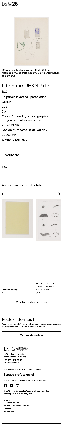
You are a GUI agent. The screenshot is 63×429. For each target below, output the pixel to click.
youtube (11, 385)
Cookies (7, 408)
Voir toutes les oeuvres (31, 302)
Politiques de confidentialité (16, 406)
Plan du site (9, 411)
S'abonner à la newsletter (31, 335)
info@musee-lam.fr (12, 362)
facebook (5, 385)
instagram (17, 385)
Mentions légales (11, 403)
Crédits (7, 400)
